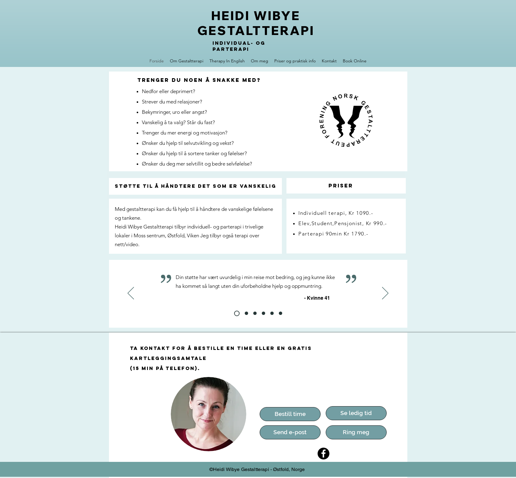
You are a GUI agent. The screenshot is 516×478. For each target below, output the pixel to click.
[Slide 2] (237, 313)
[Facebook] (323, 453)
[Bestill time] (290, 414)
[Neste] (385, 293)
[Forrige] (131, 293)
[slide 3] (246, 313)
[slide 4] (255, 313)
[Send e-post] (290, 432)
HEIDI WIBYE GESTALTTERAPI (255, 23)
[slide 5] (263, 313)
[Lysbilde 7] (280, 313)
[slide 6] (272, 313)
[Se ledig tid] (356, 413)
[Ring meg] (356, 432)
